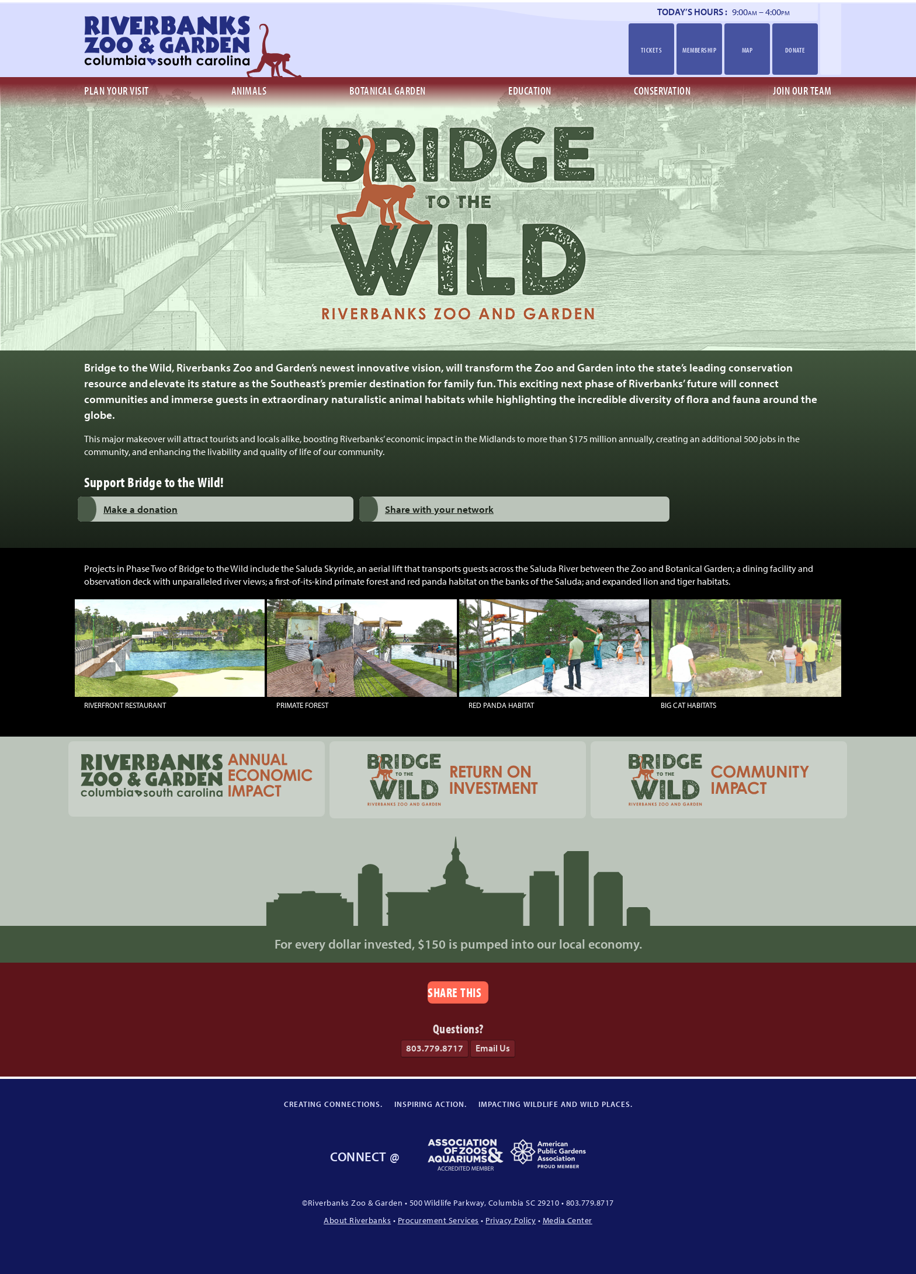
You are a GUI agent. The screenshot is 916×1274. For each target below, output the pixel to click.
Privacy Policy (510, 1220)
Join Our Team (802, 91)
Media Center (567, 1220)
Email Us (493, 1048)
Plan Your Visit (116, 91)
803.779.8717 (434, 1048)
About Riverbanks (357, 1220)
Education (529, 91)
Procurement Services (438, 1220)
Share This (454, 992)
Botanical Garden (387, 91)
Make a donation (140, 508)
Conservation (662, 91)
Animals (249, 91)
